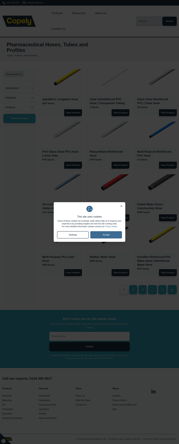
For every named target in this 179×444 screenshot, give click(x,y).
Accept (106, 235)
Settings (73, 235)
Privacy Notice (111, 226)
